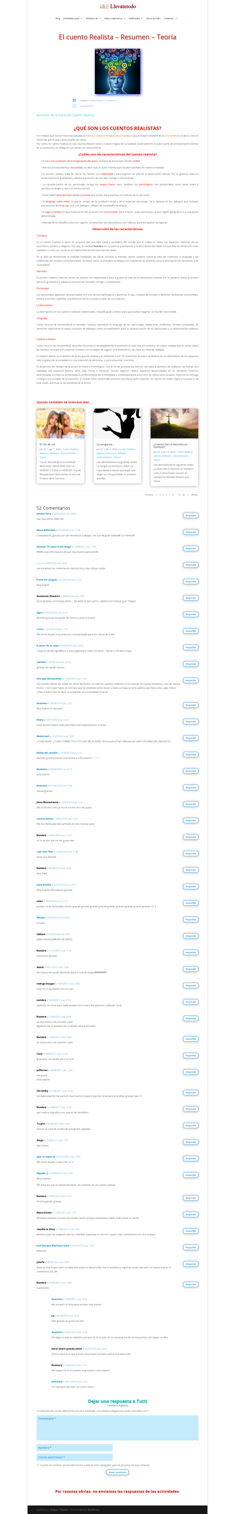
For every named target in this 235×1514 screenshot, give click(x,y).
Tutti (141, 1401)
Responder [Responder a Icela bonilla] (191, 886)
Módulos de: (92, 18)
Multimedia (134, 18)
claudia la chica (46, 1229)
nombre (41, 1000)
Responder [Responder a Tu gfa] (191, 1125)
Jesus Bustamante (47, 802)
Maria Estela (44, 1212)
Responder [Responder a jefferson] (191, 1071)
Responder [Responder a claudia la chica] (191, 1230)
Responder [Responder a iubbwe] (191, 935)
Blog (58, 18)
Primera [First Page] (149, 494)
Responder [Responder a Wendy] (191, 919)
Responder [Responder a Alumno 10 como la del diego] (191, 548)
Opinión (100, 453)
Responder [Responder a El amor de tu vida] (191, 647)
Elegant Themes (59, 1509)
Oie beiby (42, 1090)
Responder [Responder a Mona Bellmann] (191, 532)
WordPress (93, 1509)
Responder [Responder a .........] (191, 564)
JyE (44, 449)
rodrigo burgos (46, 983)
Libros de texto (153, 18)
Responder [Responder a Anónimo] (191, 705)
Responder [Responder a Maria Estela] (191, 1214)
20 (183, 494)
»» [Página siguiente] (188, 494)
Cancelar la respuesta (117, 1405)
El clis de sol (47, 444)
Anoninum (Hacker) (48, 596)
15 (179, 494)
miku (40, 901)
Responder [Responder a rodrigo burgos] (191, 985)
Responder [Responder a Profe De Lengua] (191, 581)
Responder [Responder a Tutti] (191, 630)
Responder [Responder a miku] (191, 902)
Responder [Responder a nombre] (191, 1001)
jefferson (42, 1070)
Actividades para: (71, 18)
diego (40, 1140)
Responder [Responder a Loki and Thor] (191, 853)
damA (40, 967)
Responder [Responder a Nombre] (191, 837)
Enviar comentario (117, 1472)
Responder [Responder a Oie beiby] (191, 1092)
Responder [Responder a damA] (191, 968)
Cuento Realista (96, 100)
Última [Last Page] (194, 494)
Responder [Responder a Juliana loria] (191, 515)
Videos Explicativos (113, 18)
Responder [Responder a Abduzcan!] (191, 737)
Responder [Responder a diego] (191, 1142)
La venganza (104, 444)
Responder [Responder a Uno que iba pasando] (191, 680)
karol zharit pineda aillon (67, 1348)
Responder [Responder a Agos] (191, 614)
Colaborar (169, 18)
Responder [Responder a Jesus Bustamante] (191, 804)
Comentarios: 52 (87, 106)
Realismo (44, 453)
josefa (40, 1262)
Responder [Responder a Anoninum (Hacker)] (191, 597)
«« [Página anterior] (156, 494)
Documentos (110, 100)
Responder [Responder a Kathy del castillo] (191, 754)
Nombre (41, 835)
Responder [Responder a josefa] (191, 1263)
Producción (110, 453)
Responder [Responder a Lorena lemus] (191, 820)
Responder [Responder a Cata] (191, 1055)
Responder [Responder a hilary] (191, 721)
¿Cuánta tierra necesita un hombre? (170, 445)
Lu (53, 1315)
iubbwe (41, 934)
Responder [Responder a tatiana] (191, 663)
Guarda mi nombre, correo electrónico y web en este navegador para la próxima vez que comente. (95, 1465)
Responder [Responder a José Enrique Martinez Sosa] (191, 1247)
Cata (39, 1053)
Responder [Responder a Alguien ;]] (191, 1175)
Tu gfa (41, 1123)
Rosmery (57, 1365)
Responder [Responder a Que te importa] (191, 1158)
